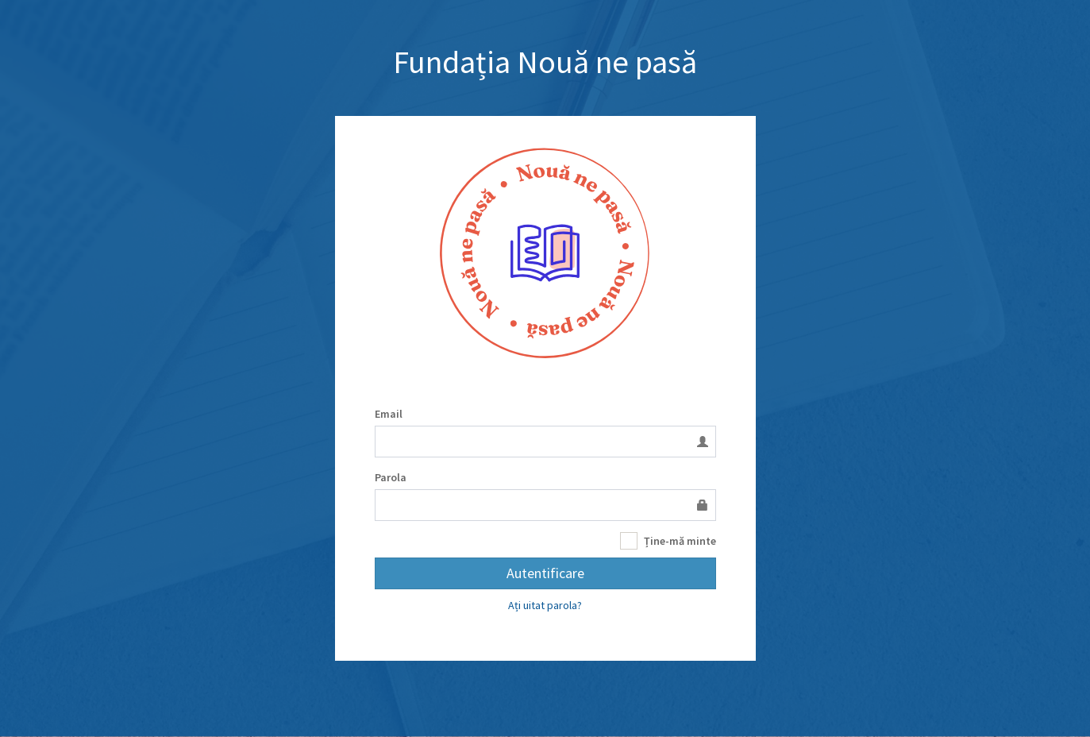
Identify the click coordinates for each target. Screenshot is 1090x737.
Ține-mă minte (668, 541)
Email (388, 414)
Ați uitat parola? (545, 605)
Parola (390, 477)
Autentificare (545, 573)
